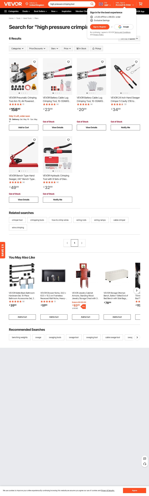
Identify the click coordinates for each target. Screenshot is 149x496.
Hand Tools (27, 18)
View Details (57, 127)
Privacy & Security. (107, 490)
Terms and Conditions (122, 32)
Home (11, 18)
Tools (18, 18)
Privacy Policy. (98, 34)
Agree (134, 490)
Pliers (36, 18)
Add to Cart (23, 127)
